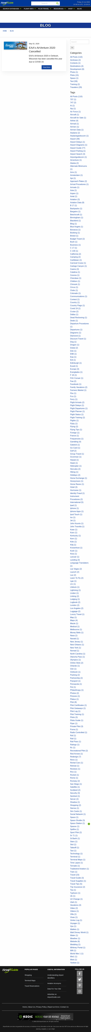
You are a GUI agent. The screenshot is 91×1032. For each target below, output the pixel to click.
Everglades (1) (76, 372)
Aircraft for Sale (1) (78, 118)
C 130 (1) (74, 251)
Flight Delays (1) (77, 405)
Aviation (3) (75, 199)
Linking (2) (74, 596)
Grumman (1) (75, 457)
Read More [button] (46, 67)
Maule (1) (74, 623)
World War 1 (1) (76, 954)
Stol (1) (73, 844)
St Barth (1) (75, 838)
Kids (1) (73, 542)
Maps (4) (74, 620)
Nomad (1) (74, 651)
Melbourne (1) (76, 629)
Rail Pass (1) (75, 742)
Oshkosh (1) (75, 672)
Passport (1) (75, 681)
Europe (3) (74, 369)
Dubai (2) (74, 348)
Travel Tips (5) (76, 884)
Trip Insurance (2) (77, 887)
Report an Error (53, 1007)
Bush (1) (73, 242)
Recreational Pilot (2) (79, 751)
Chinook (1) (75, 284)
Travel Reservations (32, 986)
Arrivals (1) (74, 187)
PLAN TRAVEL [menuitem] (43, 9)
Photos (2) (74, 693)
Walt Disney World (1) (79, 932)
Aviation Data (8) (77, 203)
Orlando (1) (75, 666)
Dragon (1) (74, 345)
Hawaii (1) (74, 460)
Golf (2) (73, 451)
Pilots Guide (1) (76, 720)
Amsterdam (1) (76, 175)
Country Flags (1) (77, 305)
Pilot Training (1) (77, 714)
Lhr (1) (73, 584)
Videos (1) (74, 911)
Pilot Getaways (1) (78, 708)
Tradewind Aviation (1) (79, 869)
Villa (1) (73, 914)
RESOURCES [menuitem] (58, 9)
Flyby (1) (73, 424)
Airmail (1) (74, 124)
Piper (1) (73, 723)
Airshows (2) (75, 60)
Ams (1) (73, 172)
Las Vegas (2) (76, 569)
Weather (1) (75, 938)
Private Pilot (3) (76, 726)
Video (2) (74, 908)
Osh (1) (73, 669)
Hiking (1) (74, 472)
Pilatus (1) (74, 699)
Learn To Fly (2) (76, 578)
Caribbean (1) (76, 260)
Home (5, 31)
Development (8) (77, 69)
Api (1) (73, 178)
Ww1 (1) (73, 957)
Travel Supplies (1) (78, 881)
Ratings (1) (74, 745)
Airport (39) (75, 139)
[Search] (57, 3)
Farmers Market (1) (78, 390)
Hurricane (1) (75, 490)
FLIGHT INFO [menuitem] (29, 9)
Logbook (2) (75, 602)
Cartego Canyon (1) (78, 266)
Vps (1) (73, 926)
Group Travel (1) (77, 454)
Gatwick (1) (75, 445)
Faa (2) (73, 381)
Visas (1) (74, 917)
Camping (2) (75, 257)
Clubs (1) (74, 290)
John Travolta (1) (77, 527)
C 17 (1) (73, 248)
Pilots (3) (74, 717)
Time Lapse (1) (76, 863)
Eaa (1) (73, 357)
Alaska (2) (74, 163)
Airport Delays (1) (77, 142)
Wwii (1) (73, 960)
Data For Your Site (54, 989)
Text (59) (73, 81)
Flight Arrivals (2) (77, 402)
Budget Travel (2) (77, 239)
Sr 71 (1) (73, 835)
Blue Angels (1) (76, 227)
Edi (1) (73, 360)
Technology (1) (76, 854)
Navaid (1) (74, 639)
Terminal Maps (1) (77, 860)
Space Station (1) (77, 823)
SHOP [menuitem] (70, 9)
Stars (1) (73, 842)
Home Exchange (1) (78, 478)
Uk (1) (72, 896)
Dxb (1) (73, 351)
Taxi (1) (73, 851)
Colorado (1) (75, 293)
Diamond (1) (75, 336)
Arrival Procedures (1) (79, 184)
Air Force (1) (75, 112)
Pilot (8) (73, 702)
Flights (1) (74, 420)
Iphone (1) (74, 508)
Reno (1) (73, 760)
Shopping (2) (75, 805)
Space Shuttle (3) (77, 820)
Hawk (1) (74, 463)
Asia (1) (73, 190)
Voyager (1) (75, 923)
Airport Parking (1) (78, 151)
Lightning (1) (75, 590)
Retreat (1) (74, 766)
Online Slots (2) (76, 663)
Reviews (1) (75, 769)
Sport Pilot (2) (76, 832)
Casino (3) (74, 269)
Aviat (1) (73, 196)
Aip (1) (73, 109)
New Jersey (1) (76, 642)
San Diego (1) (76, 784)
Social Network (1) (78, 814)
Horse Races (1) (77, 484)
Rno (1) (73, 772)
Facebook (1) (75, 384)
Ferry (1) (73, 399)
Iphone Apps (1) (77, 511)
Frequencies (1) (76, 439)
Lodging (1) (75, 599)
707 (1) (73, 99)
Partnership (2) (76, 678)
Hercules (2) (75, 469)
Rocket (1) (74, 775)
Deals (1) (74, 321)
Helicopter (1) (76, 466)
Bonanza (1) (75, 230)
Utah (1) (73, 902)
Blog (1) (73, 224)
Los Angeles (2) (76, 608)
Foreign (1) (74, 433)
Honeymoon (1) (76, 481)
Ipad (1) (73, 505)
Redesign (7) (75, 757)
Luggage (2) (75, 611)
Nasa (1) (73, 636)
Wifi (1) (73, 951)
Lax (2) (73, 575)
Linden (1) (74, 593)
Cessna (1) (74, 275)
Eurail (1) (74, 366)
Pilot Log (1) (75, 711)
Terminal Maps (30, 980)
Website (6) (75, 941)
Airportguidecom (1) (78, 157)
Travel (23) (74, 875)
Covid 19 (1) (75, 308)
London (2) (74, 605)
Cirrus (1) (74, 287)
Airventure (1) (76, 160)
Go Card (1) (75, 448)
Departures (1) (76, 330)
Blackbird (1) (75, 221)
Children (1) (75, 281)
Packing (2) (75, 675)
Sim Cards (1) (76, 811)
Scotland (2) (75, 790)
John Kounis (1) (76, 523)
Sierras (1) (74, 808)
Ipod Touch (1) (76, 514)
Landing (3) (75, 560)
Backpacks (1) (76, 209)
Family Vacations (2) (78, 387)
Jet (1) (72, 520)
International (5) (76, 502)
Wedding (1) (75, 944)
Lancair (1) (74, 557)
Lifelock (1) (74, 587)
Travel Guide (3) (77, 878)
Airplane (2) (75, 133)
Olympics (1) (75, 660)
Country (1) (75, 302)
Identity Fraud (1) (77, 493)
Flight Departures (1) (79, 408)
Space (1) (74, 78)
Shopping (28, 975)
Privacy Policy (41, 1007)
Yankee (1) (74, 963)
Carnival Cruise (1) (78, 263)
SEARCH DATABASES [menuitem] (11, 9)
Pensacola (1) (76, 684)
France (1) (74, 436)
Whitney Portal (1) (77, 948)
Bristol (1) (74, 236)
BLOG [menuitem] (79, 9)
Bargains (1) (75, 212)
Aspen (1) (74, 193)
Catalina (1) (75, 272)
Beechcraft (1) (76, 215)
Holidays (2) (75, 475)
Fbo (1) (73, 393)
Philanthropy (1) (77, 690)
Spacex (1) (74, 826)
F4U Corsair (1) (76, 378)
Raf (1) (73, 736)
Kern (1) (73, 539)
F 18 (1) (73, 375)
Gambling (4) (75, 442)
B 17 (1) (73, 205)
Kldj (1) (73, 545)
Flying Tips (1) (76, 430)
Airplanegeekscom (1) (79, 136)
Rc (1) (72, 748)
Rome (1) (74, 778)
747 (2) (73, 103)
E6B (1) (73, 354)
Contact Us (64, 1007)
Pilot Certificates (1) (78, 705)
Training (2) (75, 84)
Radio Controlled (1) (78, 732)
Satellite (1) (75, 787)
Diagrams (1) (75, 333)
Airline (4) (74, 121)
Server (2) (74, 799)
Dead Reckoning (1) (78, 318)
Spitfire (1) (74, 829)
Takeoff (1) (74, 848)
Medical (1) (75, 627)
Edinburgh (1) (76, 363)
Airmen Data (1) (77, 130)
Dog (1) (73, 342)
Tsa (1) (73, 890)
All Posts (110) (76, 57)
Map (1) (73, 617)
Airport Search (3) (77, 154)
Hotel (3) (73, 487)
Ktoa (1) (73, 554)
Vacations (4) (75, 905)
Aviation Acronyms (54, 983)
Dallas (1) (74, 314)
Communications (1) (78, 296)
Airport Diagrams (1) (78, 145)
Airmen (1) (74, 127)
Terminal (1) (75, 857)
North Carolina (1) (77, 654)
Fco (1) (73, 396)
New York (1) (75, 648)
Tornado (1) (75, 866)
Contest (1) (75, 299)
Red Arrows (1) (76, 754)
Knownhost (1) (76, 548)
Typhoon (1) (75, 893)
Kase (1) (73, 530)
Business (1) (75, 245)
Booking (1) (75, 233)
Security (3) (75, 793)
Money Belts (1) (76, 633)
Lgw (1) (73, 581)
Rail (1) (73, 739)
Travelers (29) (76, 87)
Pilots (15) (74, 75)
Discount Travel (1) (78, 339)
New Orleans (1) (77, 645)
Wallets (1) (74, 929)
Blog (12, 31)
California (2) (75, 254)
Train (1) (73, 872)
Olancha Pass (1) (77, 657)
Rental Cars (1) (76, 763)
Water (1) (74, 935)
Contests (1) (75, 63)
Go (72, 47)
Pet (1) (73, 687)
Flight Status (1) (77, 414)
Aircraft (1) (74, 115)
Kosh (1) (73, 551)
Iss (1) (72, 517)
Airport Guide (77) (77, 148)
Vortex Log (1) (76, 920)
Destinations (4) (76, 66)
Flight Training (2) (77, 418)
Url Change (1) (76, 899)
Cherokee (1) (75, 278)
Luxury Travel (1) (77, 614)
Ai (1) (72, 106)
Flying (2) (74, 427)
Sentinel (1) (75, 796)
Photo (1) (74, 72)
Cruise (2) (74, 312)
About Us (31, 1007)
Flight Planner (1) (77, 411)
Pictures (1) (75, 696)
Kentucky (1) (75, 536)
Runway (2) (75, 781)
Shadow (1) (75, 802)
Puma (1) (74, 729)
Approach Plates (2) (78, 181)
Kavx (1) (73, 533)
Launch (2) (74, 572)
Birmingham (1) (76, 218)
